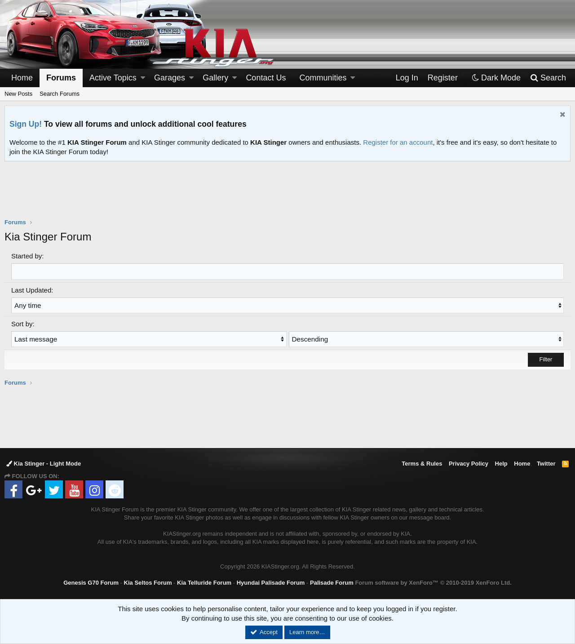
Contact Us (266, 77)
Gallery (215, 77)
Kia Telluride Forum (204, 582)
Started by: (27, 256)
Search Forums (60, 93)
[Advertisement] (287, 195)
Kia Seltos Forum (148, 582)
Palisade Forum (332, 582)
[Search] (548, 78)
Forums (61, 77)
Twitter (546, 463)
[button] (142, 78)
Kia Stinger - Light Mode (43, 463)
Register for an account (398, 142)
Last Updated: (32, 289)
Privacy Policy (468, 463)
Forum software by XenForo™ (433, 582)
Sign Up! (25, 124)
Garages (169, 77)
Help (501, 463)
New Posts (18, 93)
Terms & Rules (422, 463)
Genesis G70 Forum (91, 582)
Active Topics (113, 77)
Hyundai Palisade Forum (271, 582)
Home (22, 77)
